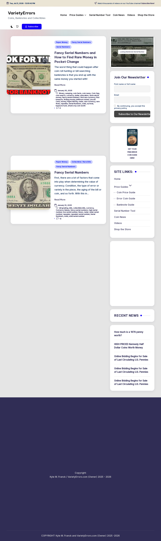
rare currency (89, 101)
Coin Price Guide (126, 192)
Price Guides (123, 187)
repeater (64, 104)
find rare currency (87, 97)
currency (70, 95)
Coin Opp (95, 93)
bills (70, 208)
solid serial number (76, 216)
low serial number (70, 212)
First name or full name (124, 84)
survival (90, 104)
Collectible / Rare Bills (81, 162)
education (84, 95)
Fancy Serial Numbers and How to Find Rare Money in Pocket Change (75, 57)
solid (84, 104)
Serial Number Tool (124, 211)
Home (117, 179)
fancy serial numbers (70, 97)
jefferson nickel (82, 99)
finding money (69, 99)
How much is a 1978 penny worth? (128, 334)
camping (68, 93)
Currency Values (63, 210)
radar (81, 101)
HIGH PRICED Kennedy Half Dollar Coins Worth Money (129, 346)
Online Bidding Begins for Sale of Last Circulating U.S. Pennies (131, 358)
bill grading (63, 208)
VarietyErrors (21, 12)
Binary (61, 93)
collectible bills (79, 208)
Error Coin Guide (126, 198)
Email (116, 95)
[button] (32, 26)
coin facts (77, 93)
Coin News (120, 217)
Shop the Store (122, 229)
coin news (86, 93)
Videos (118, 223)
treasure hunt (61, 106)
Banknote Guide (125, 204)
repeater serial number (80, 214)
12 (58, 218)
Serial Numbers (63, 47)
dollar (77, 95)
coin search (61, 95)
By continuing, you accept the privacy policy (129, 107)
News (80, 212)
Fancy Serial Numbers (81, 42)
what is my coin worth (77, 106)
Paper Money (62, 42)
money (63, 101)
